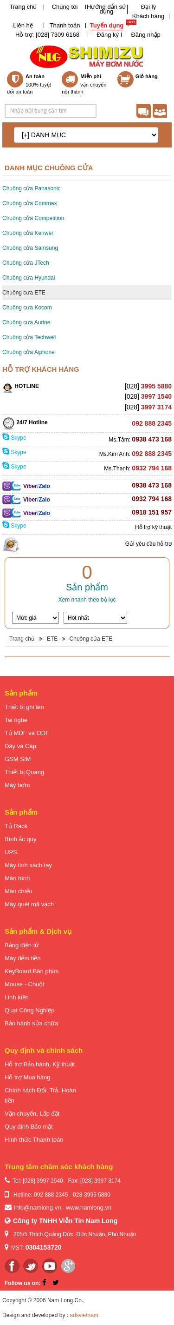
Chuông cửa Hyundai (28, 277)
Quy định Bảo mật (29, 1126)
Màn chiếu (18, 891)
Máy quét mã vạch (29, 904)
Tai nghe (16, 719)
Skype (14, 438)
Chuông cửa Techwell (29, 337)
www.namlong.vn (88, 1207)
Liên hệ (22, 25)
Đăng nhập (145, 34)
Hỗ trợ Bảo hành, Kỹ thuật (40, 1064)
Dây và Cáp (20, 746)
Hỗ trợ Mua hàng (27, 1077)
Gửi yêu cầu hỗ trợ (148, 544)
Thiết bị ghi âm (24, 706)
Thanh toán (65, 25)
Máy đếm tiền (23, 958)
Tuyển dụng (107, 25)
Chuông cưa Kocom (27, 307)
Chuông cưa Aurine (26, 322)
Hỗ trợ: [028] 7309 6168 (47, 34)
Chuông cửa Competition (33, 218)
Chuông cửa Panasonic (31, 188)
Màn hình (17, 878)
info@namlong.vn (37, 1207)
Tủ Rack (16, 826)
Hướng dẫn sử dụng (106, 9)
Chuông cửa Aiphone (28, 352)
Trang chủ (23, 6)
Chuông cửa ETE (23, 292)
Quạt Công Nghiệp (29, 1010)
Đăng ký (108, 34)
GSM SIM (18, 759)
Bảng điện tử (22, 945)
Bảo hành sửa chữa (31, 1023)
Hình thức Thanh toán (34, 1139)
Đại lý (148, 6)
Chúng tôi (65, 6)
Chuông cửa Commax (29, 203)
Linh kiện (17, 997)
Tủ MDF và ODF (27, 732)
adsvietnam (84, 1315)
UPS (11, 852)
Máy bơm (17, 785)
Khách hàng (148, 16)
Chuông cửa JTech (25, 263)
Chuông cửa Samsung (30, 248)
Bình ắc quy (20, 839)
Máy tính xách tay (28, 865)
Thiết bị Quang (24, 772)
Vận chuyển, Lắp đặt (32, 1113)
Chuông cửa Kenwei (27, 233)
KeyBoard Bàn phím (31, 971)
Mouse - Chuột (25, 984)
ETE (52, 639)
